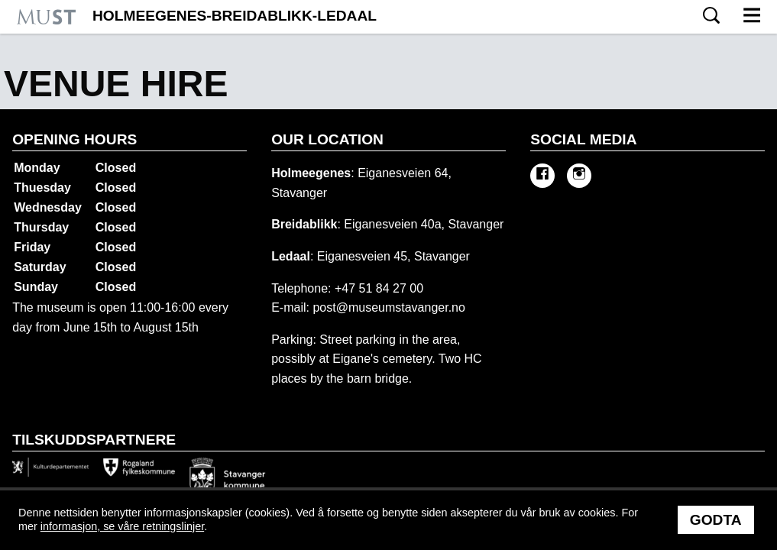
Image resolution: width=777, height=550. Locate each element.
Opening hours (74, 139)
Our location (327, 139)
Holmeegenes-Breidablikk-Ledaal (234, 16)
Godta (716, 520)
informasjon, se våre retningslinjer (122, 526)
